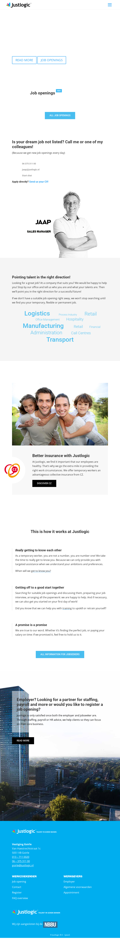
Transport (60, 340)
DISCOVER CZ (44, 483)
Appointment (71, 893)
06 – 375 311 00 (21, 862)
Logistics (37, 313)
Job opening (19, 882)
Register (17, 893)
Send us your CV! (38, 182)
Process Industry (68, 314)
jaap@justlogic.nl (31, 170)
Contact (16, 888)
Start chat (27, 176)
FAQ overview (20, 899)
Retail (91, 314)
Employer (69, 882)
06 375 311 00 (29, 164)
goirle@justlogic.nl (23, 866)
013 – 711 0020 (20, 858)
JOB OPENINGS (52, 60)
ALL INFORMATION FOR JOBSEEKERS (59, 655)
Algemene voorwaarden (78, 888)
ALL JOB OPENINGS (60, 115)
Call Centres (81, 333)
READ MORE (24, 60)
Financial (94, 327)
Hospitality (74, 319)
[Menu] (109, 4)
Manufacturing (43, 326)
